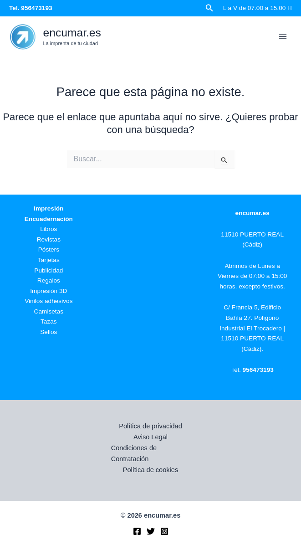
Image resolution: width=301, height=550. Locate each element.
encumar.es (72, 32)
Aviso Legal (150, 437)
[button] (209, 8)
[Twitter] (151, 531)
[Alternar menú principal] (283, 36)
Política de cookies (151, 469)
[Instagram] (164, 531)
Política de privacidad (150, 426)
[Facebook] (137, 531)
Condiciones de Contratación (134, 453)
